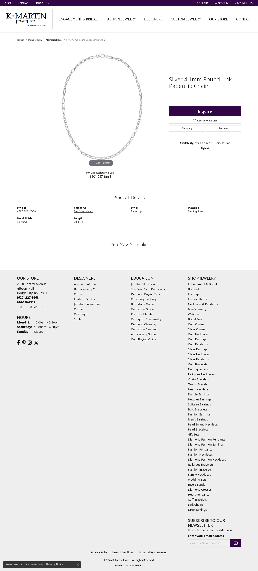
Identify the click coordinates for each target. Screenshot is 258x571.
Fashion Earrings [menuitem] (199, 414)
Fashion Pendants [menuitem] (200, 449)
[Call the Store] (28, 297)
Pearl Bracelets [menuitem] (198, 429)
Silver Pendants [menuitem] (198, 359)
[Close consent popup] (78, 564)
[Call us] (26, 302)
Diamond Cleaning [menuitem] (143, 324)
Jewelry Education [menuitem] (143, 284)
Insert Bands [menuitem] (196, 484)
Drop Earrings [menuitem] (197, 509)
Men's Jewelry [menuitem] (197, 309)
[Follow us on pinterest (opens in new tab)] (24, 342)
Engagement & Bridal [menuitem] (202, 284)
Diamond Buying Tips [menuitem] (145, 294)
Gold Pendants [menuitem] (198, 344)
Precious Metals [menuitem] (141, 314)
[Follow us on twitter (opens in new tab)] (36, 342)
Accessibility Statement (153, 552)
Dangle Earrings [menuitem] (199, 394)
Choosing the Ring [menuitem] (143, 299)
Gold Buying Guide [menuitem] (143, 339)
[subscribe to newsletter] (235, 543)
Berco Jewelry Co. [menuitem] (85, 289)
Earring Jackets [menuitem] (198, 369)
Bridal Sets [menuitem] (195, 319)
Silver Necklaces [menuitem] (199, 354)
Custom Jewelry (186, 19)
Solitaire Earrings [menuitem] (199, 404)
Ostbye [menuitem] (78, 309)
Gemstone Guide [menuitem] (142, 309)
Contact (244, 19)
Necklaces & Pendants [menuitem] (203, 304)
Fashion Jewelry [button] (121, 19)
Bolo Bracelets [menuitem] (197, 409)
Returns (223, 128)
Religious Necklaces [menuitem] (201, 374)
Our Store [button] (218, 19)
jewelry (20, 39)
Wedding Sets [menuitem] (197, 479)
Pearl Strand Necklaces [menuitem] (203, 424)
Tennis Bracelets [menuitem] (199, 384)
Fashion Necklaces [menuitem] (200, 454)
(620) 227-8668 (100, 176)
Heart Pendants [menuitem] (198, 494)
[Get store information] (30, 307)
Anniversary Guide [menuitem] (143, 334)
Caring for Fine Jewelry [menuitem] (146, 319)
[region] (101, 107)
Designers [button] (153, 19)
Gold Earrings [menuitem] (197, 339)
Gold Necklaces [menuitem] (198, 334)
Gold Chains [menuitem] (196, 324)
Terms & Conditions (123, 552)
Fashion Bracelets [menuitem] (200, 469)
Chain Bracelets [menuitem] (198, 379)
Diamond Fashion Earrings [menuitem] (206, 444)
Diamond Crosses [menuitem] (200, 489)
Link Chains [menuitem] (195, 504)
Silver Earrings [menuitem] (197, 349)
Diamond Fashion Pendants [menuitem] (206, 439)
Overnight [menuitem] (81, 314)
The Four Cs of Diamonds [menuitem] (148, 289)
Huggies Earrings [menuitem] (199, 399)
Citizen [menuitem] (78, 294)
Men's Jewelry (35, 39)
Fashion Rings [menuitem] (197, 299)
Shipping (187, 128)
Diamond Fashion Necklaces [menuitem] (207, 459)
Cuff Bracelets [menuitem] (197, 499)
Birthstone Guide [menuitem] (142, 304)
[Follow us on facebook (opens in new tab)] (18, 342)
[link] (9, 3)
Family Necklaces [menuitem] (199, 474)
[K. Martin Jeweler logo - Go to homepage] (26, 19)
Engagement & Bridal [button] (78, 19)
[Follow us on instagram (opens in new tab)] (30, 342)
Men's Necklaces (54, 39)
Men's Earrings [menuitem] (198, 419)
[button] (204, 3)
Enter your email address (206, 536)
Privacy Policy (99, 552)
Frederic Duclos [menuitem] (84, 299)
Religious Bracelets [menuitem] (200, 464)
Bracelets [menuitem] (194, 289)
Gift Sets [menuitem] (193, 434)
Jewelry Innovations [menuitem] (87, 304)
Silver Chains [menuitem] (196, 329)
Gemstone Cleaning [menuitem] (144, 329)
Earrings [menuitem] (193, 294)
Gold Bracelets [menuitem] (198, 364)
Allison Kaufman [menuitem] (85, 284)
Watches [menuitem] (193, 314)
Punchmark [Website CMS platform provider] (136, 565)
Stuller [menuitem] (78, 319)
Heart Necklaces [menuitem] (199, 389)
